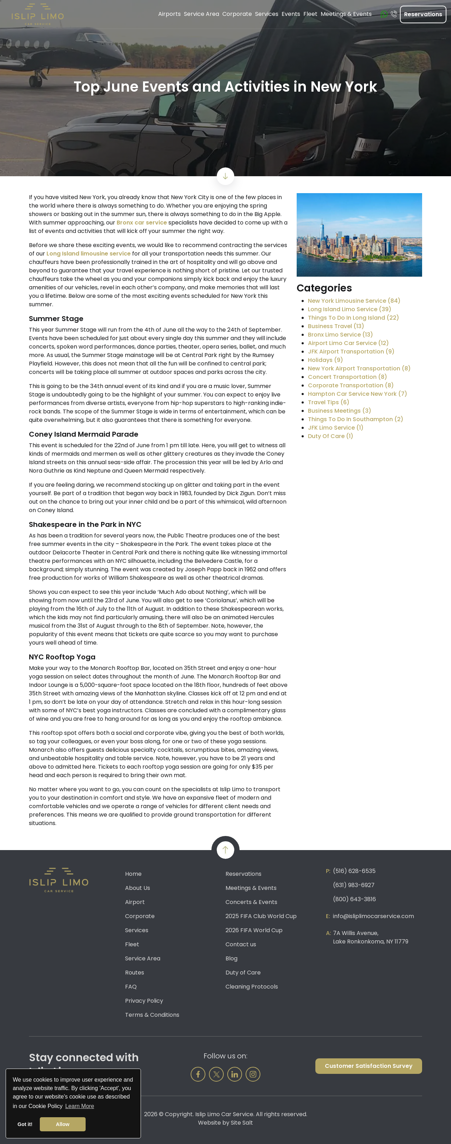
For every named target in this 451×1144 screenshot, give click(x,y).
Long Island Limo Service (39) (349, 309)
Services (136, 930)
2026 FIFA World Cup (254, 930)
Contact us (241, 944)
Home (133, 874)
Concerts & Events (251, 902)
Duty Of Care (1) (330, 436)
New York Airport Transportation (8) (359, 368)
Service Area (142, 958)
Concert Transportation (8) (347, 377)
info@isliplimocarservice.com (373, 916)
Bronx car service (142, 223)
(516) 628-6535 (354, 871)
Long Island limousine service (89, 254)
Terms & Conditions (152, 1015)
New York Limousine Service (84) (354, 301)
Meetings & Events (251, 888)
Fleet (132, 944)
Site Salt (242, 1123)
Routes (134, 972)
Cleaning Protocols (252, 987)
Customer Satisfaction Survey (369, 1066)
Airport (135, 902)
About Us (137, 888)
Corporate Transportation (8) (351, 385)
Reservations (423, 14)
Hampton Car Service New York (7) (357, 394)
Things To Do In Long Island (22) (353, 318)
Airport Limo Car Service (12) (348, 343)
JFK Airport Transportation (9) (351, 351)
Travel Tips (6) (329, 402)
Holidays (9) (325, 360)
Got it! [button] (25, 1124)
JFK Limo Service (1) (336, 428)
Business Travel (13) (336, 326)
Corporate (140, 916)
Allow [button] (62, 1124)
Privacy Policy (144, 1001)
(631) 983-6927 (354, 885)
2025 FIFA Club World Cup (261, 916)
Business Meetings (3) (339, 411)
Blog (231, 958)
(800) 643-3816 (354, 899)
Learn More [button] (79, 1106)
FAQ (131, 987)
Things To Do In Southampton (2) (355, 419)
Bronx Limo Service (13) (340, 335)
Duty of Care (243, 972)
